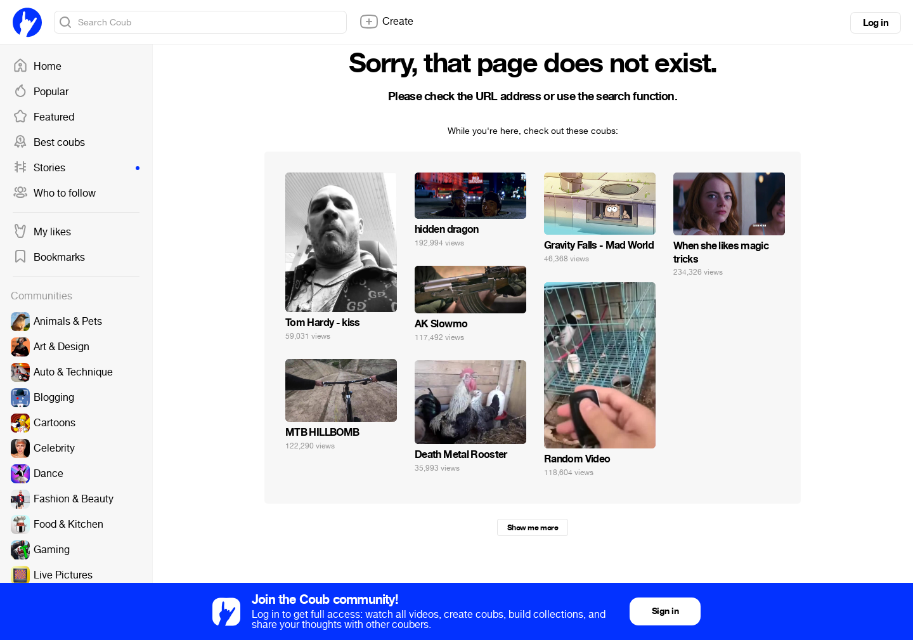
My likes (42, 232)
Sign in (665, 611)
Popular (40, 92)
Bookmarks (49, 257)
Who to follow (54, 193)
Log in (875, 22)
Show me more (532, 528)
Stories (76, 168)
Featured (43, 117)
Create (386, 21)
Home (37, 66)
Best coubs (49, 143)
